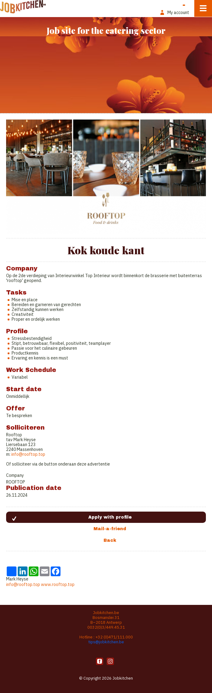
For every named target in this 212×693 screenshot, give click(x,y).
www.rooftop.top (58, 584)
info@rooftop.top (28, 454)
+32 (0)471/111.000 (114, 637)
